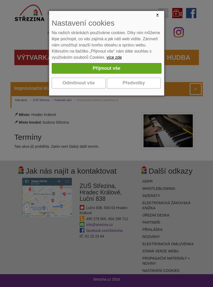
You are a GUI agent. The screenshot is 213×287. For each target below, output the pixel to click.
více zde (114, 57)
